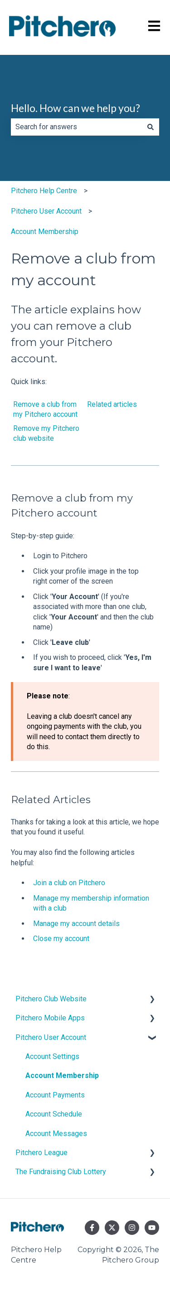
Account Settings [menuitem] (52, 1056)
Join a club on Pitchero (69, 882)
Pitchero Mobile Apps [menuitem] (50, 1018)
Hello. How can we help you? (75, 108)
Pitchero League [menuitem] (41, 1152)
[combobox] (76, 127)
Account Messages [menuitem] (56, 1133)
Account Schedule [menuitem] (53, 1114)
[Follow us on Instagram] (132, 1227)
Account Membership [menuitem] (62, 1075)
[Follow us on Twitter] (112, 1227)
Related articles (112, 404)
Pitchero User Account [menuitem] (50, 1037)
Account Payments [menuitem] (55, 1095)
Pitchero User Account (46, 211)
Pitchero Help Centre (44, 190)
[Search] (150, 127)
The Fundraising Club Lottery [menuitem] (60, 1171)
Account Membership (44, 231)
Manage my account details (76, 923)
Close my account (61, 938)
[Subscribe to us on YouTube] (152, 1227)
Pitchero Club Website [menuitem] (51, 999)
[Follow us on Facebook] (92, 1227)
